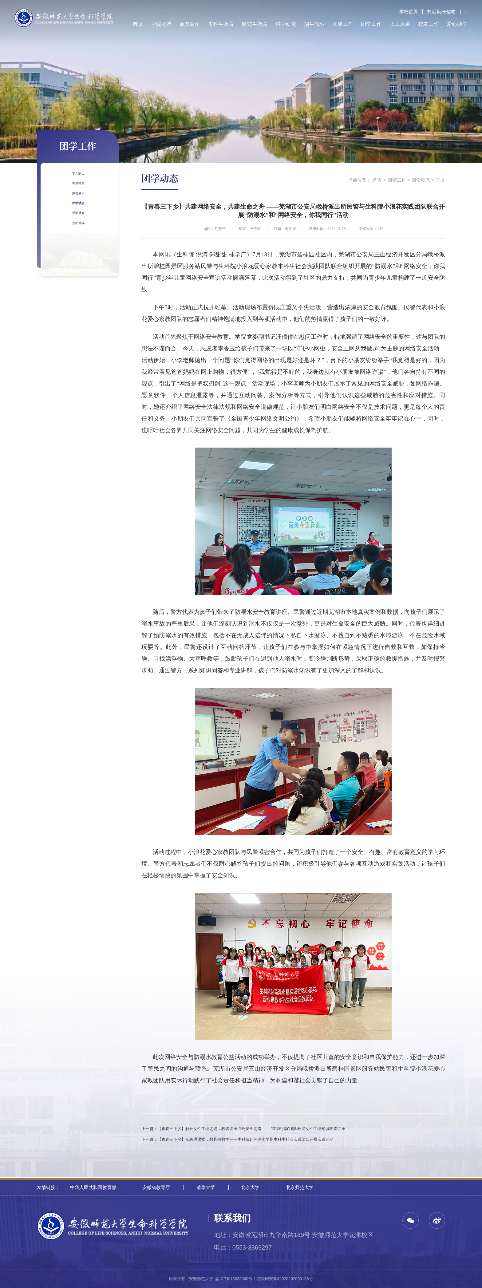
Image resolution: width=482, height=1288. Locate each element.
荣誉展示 (77, 216)
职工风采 (399, 24)
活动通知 (77, 255)
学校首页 (405, 11)
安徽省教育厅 (156, 1187)
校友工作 (428, 24)
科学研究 (285, 24)
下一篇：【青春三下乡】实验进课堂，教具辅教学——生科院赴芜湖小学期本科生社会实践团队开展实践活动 (237, 1139)
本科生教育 (221, 24)
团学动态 (77, 235)
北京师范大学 (300, 1187)
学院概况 (161, 24)
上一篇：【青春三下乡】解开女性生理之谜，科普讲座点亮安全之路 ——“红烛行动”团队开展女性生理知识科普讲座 (243, 1128)
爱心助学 (457, 24)
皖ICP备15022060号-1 (235, 1278)
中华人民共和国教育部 (93, 1187)
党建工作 (342, 24)
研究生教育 (255, 24)
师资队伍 (189, 24)
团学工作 (371, 24)
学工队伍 (77, 177)
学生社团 (77, 197)
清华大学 (205, 1187)
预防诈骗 (77, 274)
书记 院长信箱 (438, 11)
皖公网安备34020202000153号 (285, 1278)
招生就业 (314, 24)
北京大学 (250, 1187)
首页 (137, 24)
